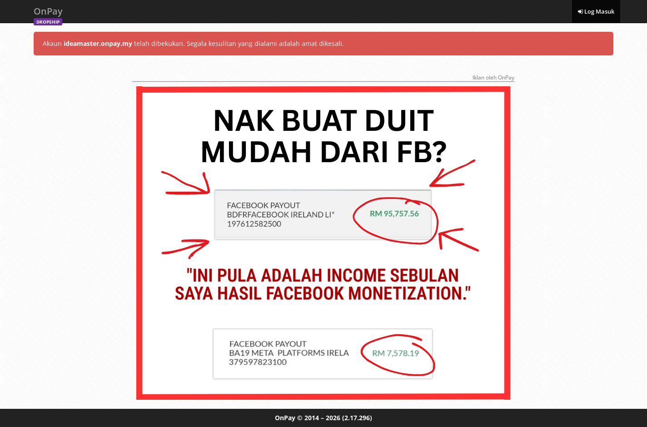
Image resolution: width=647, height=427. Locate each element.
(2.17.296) (357, 417)
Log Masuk (596, 11)
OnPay (48, 14)
